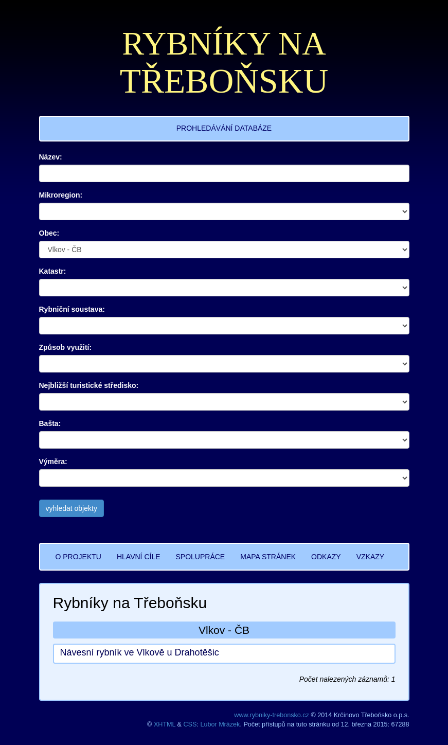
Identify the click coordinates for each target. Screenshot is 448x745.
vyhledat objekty (71, 508)
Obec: (49, 233)
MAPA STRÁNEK (268, 557)
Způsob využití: (65, 347)
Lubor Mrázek (220, 724)
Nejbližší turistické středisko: (89, 385)
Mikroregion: (61, 195)
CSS (190, 724)
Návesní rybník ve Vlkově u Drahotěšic (139, 652)
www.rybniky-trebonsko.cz (271, 715)
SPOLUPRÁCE (200, 557)
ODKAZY (326, 557)
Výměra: (53, 461)
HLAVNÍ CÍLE (138, 557)
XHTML (164, 724)
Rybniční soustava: (72, 309)
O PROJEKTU (78, 557)
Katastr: (52, 271)
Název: (50, 157)
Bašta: (50, 423)
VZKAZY (370, 557)
